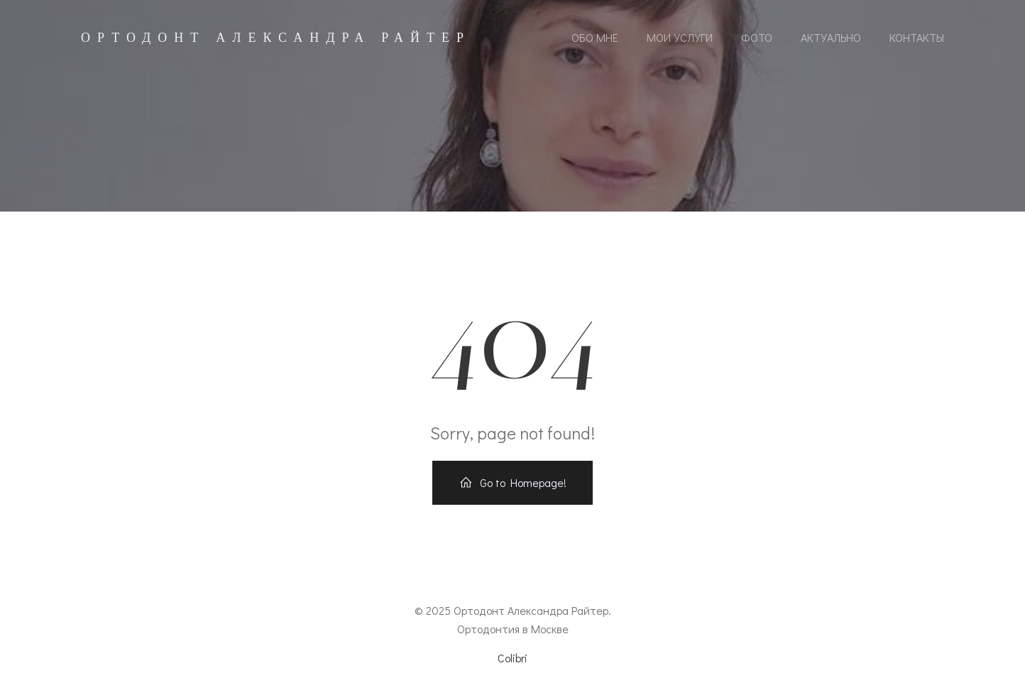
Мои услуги (680, 37)
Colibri (512, 657)
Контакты (916, 37)
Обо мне (594, 37)
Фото (756, 37)
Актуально (831, 37)
